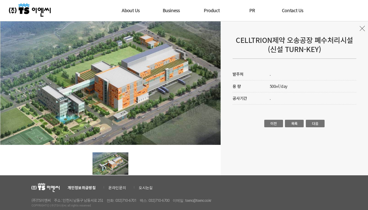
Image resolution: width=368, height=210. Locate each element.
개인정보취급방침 (82, 187)
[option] (110, 83)
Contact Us (292, 10)
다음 (315, 123)
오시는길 (146, 187)
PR (252, 10)
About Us (131, 10)
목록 (363, 30)
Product (212, 10)
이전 (273, 123)
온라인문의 (117, 187)
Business (171, 10)
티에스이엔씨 (30, 10)
